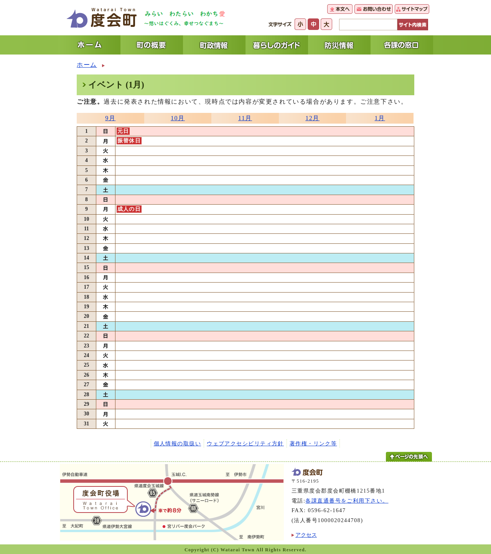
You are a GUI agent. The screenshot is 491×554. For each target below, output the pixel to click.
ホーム (87, 64)
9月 (110, 118)
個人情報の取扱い (177, 443)
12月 (312, 118)
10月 (178, 118)
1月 (380, 118)
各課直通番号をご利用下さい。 (346, 501)
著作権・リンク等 (313, 443)
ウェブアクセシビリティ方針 (245, 443)
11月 (245, 118)
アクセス (306, 535)
